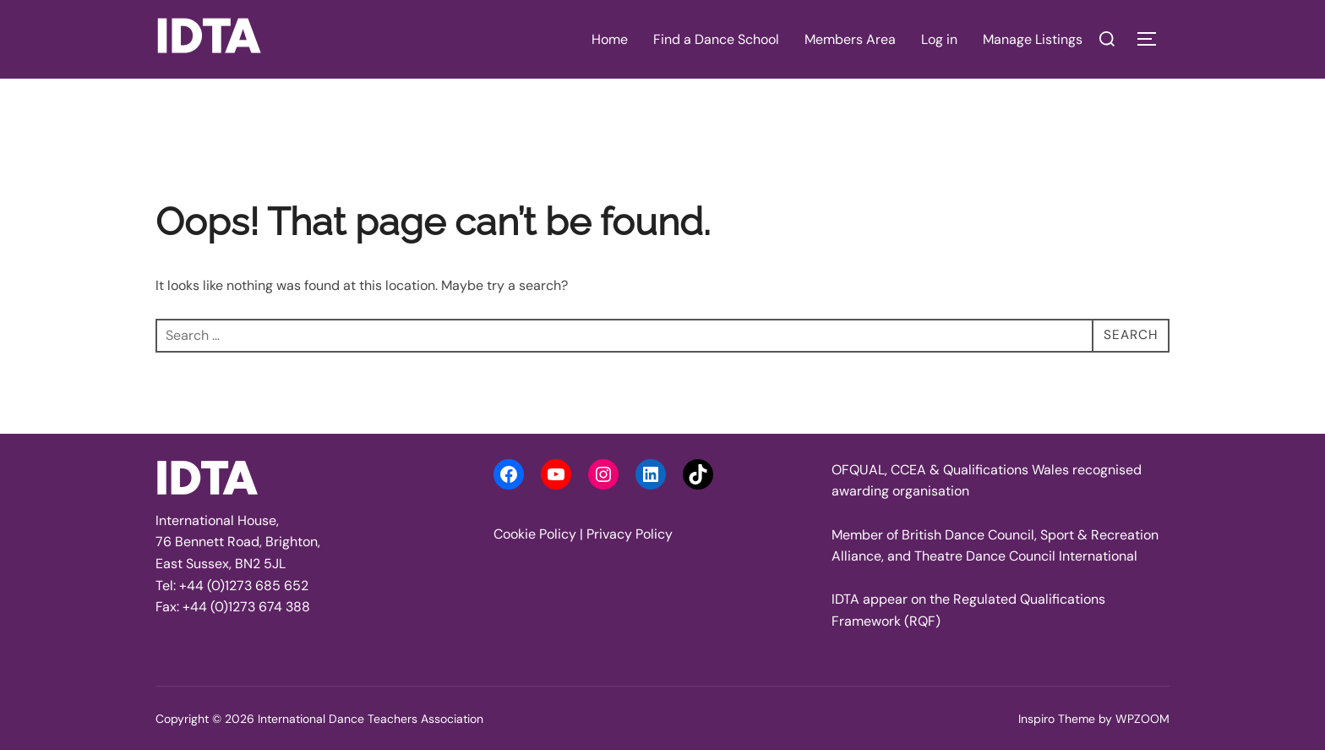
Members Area (850, 39)
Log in (939, 39)
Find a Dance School (716, 39)
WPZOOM (1142, 718)
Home (610, 39)
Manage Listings (1032, 39)
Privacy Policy (629, 534)
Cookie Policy (534, 534)
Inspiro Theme (1056, 718)
